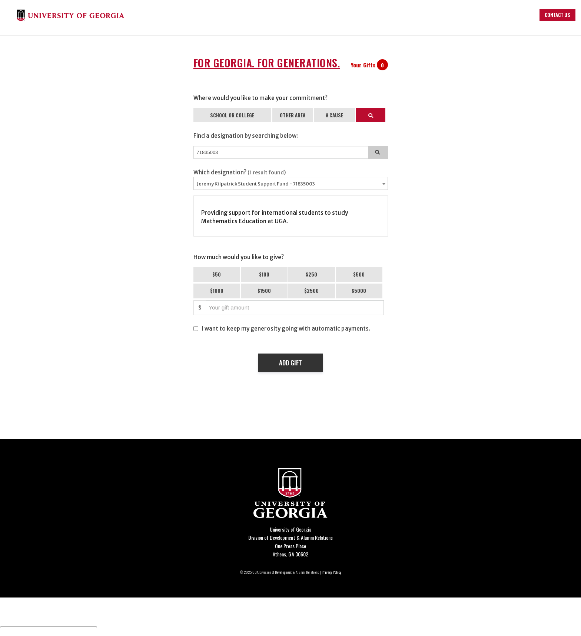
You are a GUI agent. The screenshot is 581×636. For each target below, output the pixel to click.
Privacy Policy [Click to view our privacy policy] (331, 572)
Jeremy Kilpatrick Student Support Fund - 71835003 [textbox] (256, 184)
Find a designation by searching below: (245, 135)
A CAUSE (334, 115)
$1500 (264, 290)
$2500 (311, 290)
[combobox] (290, 183)
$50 (216, 274)
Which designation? (239, 172)
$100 (264, 274)
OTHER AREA (292, 115)
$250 (311, 274)
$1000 (216, 290)
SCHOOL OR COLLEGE (232, 115)
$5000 (359, 290)
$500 (359, 274)
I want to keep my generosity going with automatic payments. (286, 328)
